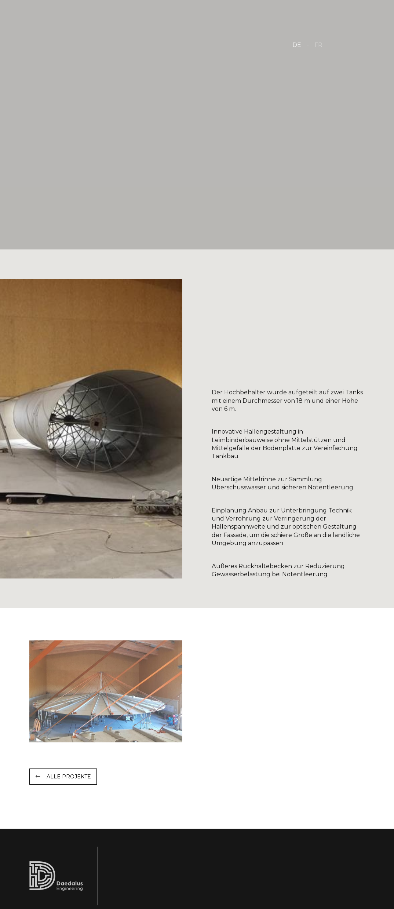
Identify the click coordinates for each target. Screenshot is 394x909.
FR (318, 44)
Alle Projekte (69, 776)
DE (296, 44)
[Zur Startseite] (103, 44)
